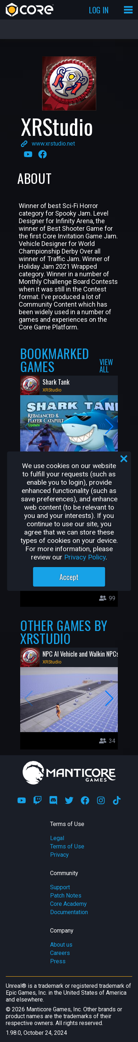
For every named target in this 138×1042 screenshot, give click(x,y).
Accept (69, 576)
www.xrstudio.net (53, 143)
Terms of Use (67, 846)
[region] (69, 521)
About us (61, 944)
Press (58, 961)
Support (60, 887)
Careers (60, 953)
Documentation (69, 912)
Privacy (59, 854)
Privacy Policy (85, 557)
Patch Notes (65, 895)
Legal (57, 838)
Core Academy (68, 903)
